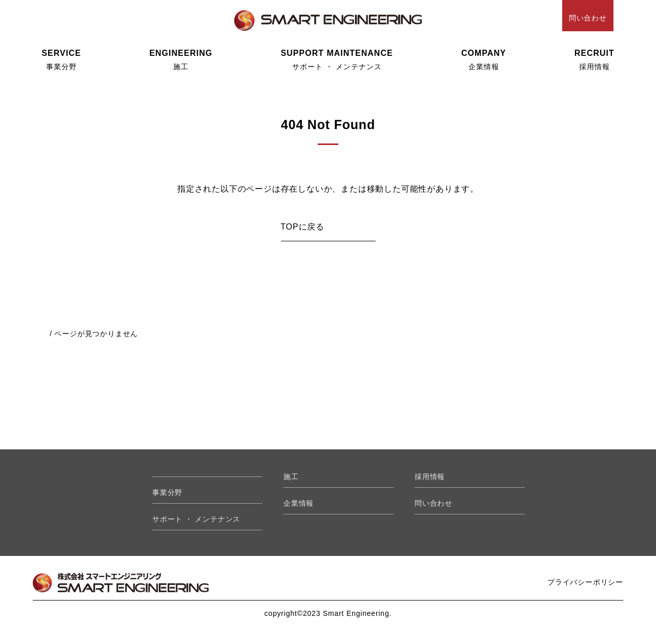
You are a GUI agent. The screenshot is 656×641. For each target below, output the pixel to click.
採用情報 (594, 60)
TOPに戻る (302, 226)
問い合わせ (588, 18)
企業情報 (483, 60)
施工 (180, 60)
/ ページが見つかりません (94, 333)
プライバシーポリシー (585, 582)
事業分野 (61, 60)
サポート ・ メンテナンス (337, 60)
